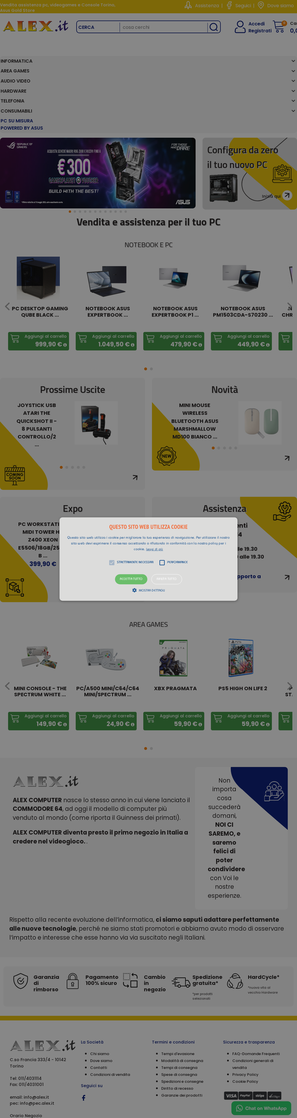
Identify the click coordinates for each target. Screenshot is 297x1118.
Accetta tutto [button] (131, 579)
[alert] (148, 559)
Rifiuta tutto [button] (167, 579)
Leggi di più (154, 549)
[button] (149, 559)
